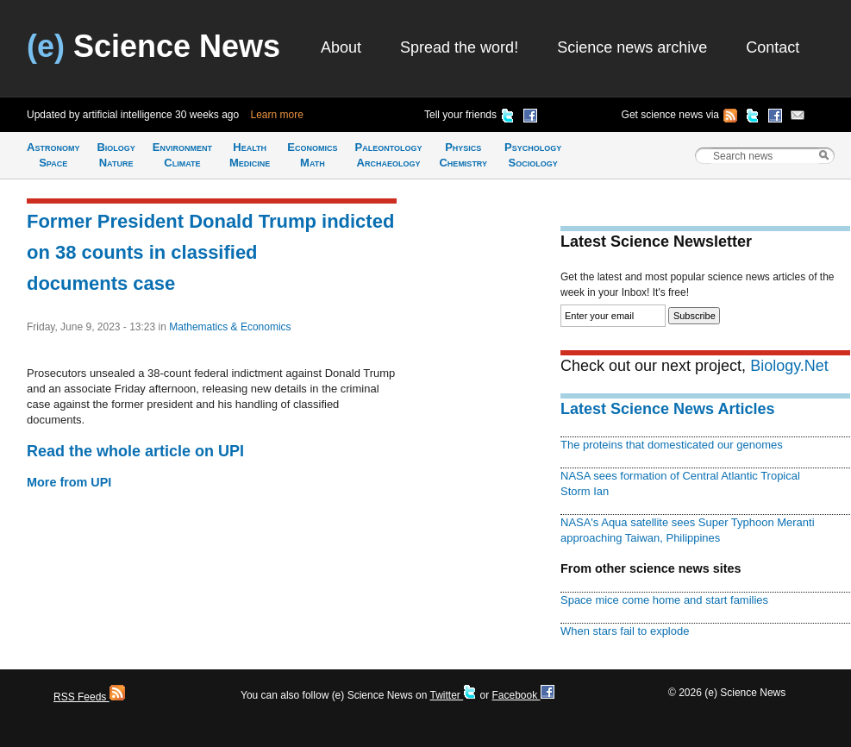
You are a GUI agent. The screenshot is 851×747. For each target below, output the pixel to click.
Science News (153, 46)
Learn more (277, 115)
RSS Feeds (89, 697)
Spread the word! (459, 47)
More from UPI (69, 482)
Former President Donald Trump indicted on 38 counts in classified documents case (210, 252)
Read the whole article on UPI (135, 451)
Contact (772, 47)
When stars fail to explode (624, 631)
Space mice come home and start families (664, 599)
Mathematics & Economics (230, 327)
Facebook (522, 695)
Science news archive (632, 47)
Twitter (453, 695)
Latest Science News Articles (667, 408)
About (341, 47)
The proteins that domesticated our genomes (671, 444)
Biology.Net (789, 365)
